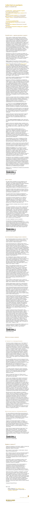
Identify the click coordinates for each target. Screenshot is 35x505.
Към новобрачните (10, 22)
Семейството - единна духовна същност (15, 10)
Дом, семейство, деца (19, 488)
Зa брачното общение (11, 24)
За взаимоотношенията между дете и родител (17, 26)
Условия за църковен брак (12, 21)
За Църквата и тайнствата (17, 490)
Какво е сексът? (10, 17)
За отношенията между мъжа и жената (15, 13)
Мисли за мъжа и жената (12, 15)
